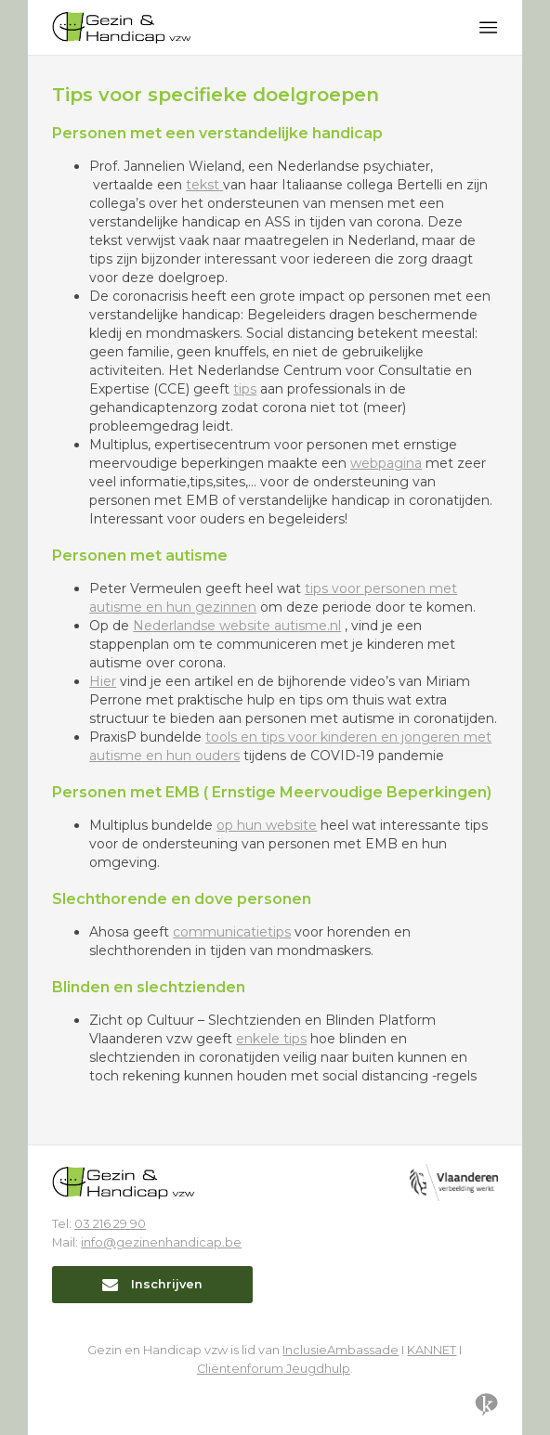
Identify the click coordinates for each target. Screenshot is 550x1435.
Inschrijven (152, 1284)
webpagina (386, 463)
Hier (102, 681)
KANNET (431, 1350)
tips (244, 389)
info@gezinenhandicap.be (161, 1242)
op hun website (266, 825)
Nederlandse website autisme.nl (237, 625)
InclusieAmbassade (340, 1350)
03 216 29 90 (110, 1224)
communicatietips (232, 932)
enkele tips (271, 1038)
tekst (204, 184)
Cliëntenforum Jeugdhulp (273, 1369)
